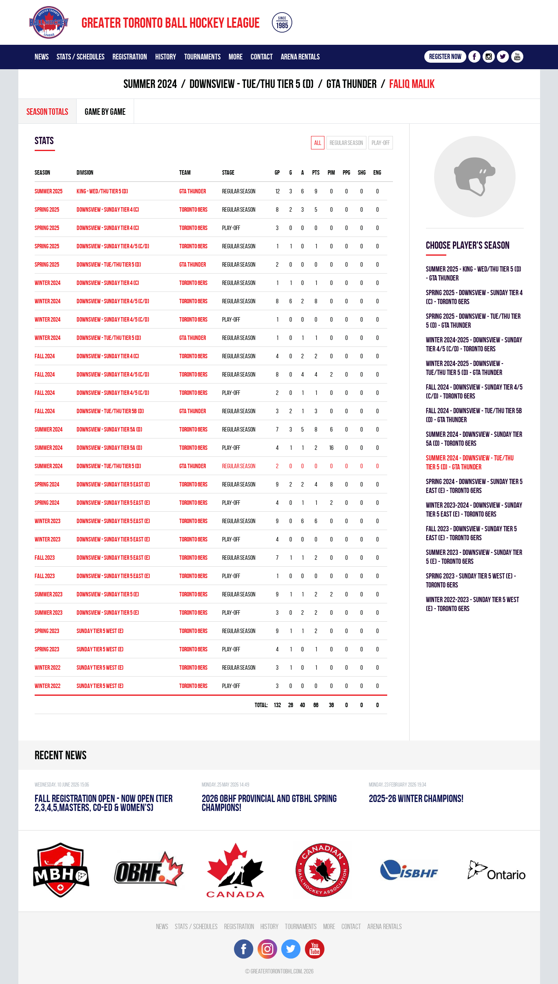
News (42, 56)
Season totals (47, 111)
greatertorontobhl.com (276, 971)
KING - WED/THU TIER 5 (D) (102, 191)
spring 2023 (47, 630)
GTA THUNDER (351, 83)
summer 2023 (48, 594)
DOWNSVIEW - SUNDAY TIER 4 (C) (108, 209)
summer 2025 (48, 191)
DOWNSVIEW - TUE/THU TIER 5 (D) (252, 83)
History (165, 56)
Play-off (381, 142)
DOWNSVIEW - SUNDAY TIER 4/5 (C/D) (113, 246)
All (317, 142)
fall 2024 (45, 356)
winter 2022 (47, 667)
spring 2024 (47, 484)
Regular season (346, 142)
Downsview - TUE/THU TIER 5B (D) (110, 411)
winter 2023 (47, 520)
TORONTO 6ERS (193, 209)
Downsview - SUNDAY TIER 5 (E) (108, 594)
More (236, 56)
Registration (129, 56)
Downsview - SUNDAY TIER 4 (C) (108, 282)
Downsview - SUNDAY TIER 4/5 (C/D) (113, 301)
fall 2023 (45, 557)
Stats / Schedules (80, 56)
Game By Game (105, 111)
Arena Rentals (300, 56)
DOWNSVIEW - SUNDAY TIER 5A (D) (109, 429)
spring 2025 (47, 209)
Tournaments (202, 56)
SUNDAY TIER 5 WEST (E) (100, 630)
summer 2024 (150, 83)
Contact (262, 56)
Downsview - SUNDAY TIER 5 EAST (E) (113, 484)
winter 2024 (47, 282)
